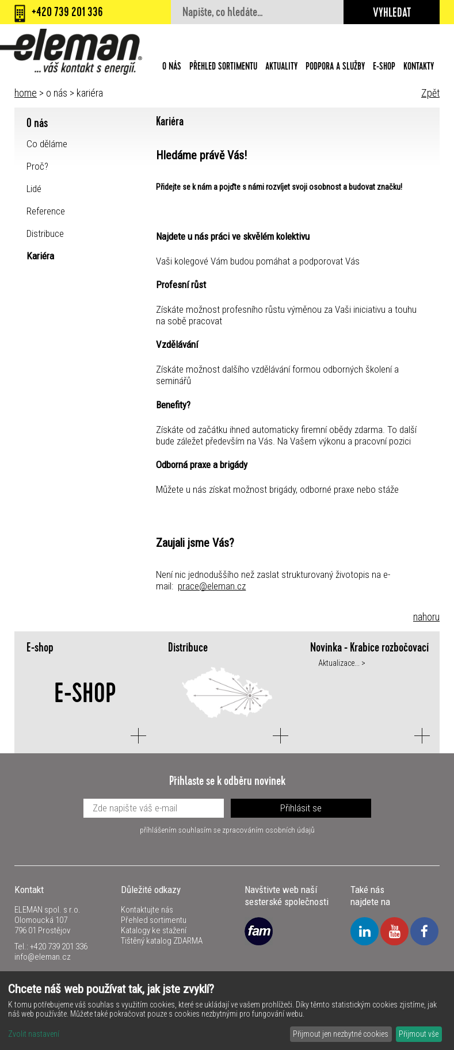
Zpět (430, 93)
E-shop (384, 67)
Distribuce (45, 233)
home (25, 93)
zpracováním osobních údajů (268, 829)
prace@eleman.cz (212, 586)
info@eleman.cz (42, 957)
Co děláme (46, 144)
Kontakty (418, 67)
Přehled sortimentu (223, 67)
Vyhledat (392, 14)
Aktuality (281, 67)
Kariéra (40, 256)
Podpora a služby (335, 67)
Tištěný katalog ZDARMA (162, 941)
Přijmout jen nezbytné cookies (340, 1033)
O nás (171, 67)
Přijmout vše (418, 1033)
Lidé (33, 188)
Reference (45, 211)
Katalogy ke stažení (153, 930)
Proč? (37, 166)
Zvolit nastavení (33, 1033)
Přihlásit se (301, 808)
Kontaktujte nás (147, 910)
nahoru (426, 617)
